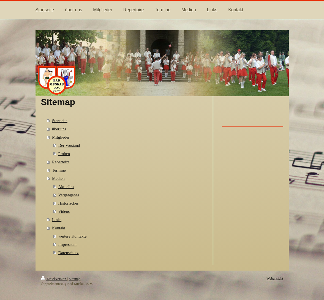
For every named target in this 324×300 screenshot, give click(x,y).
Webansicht (274, 278)
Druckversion (54, 279)
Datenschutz (68, 253)
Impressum (67, 244)
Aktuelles (66, 187)
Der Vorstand (69, 145)
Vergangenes (68, 195)
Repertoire (60, 162)
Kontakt (58, 228)
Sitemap (75, 279)
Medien (58, 178)
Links (56, 220)
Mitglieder (60, 137)
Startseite (59, 121)
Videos (64, 211)
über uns (59, 129)
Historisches (68, 203)
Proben (64, 154)
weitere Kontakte (72, 236)
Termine (59, 170)
